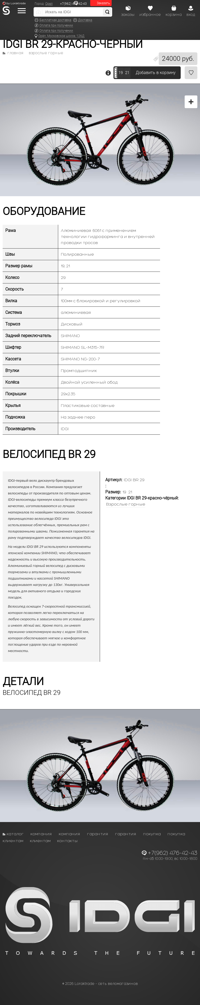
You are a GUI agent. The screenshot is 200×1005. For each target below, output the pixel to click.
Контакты (67, 840)
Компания (41, 833)
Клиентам (13, 840)
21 (127, 72)
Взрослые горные (46, 53)
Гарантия (97, 833)
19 (121, 72)
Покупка (152, 833)
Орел (49, 4)
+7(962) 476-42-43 (73, 3)
